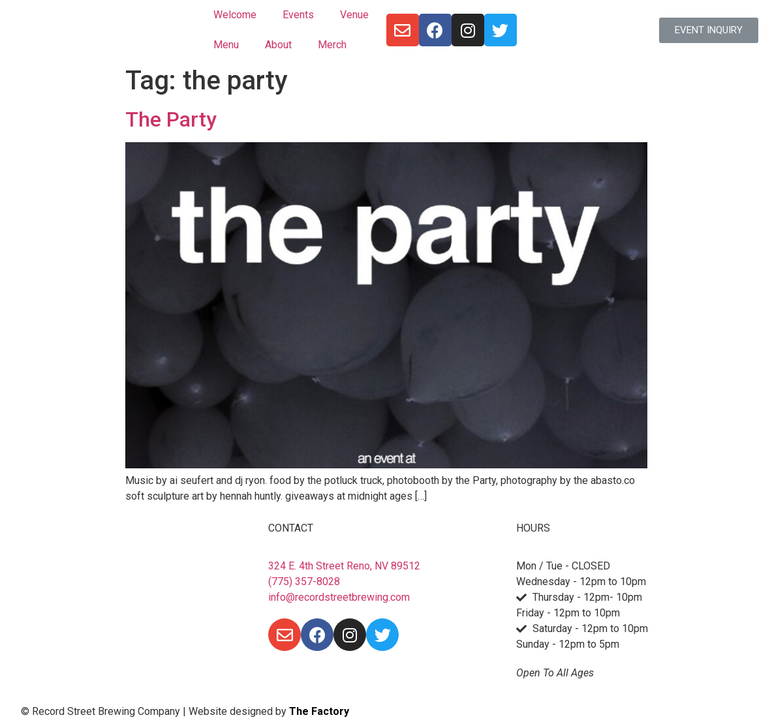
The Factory (319, 711)
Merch (332, 44)
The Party (171, 119)
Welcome (234, 14)
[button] (708, 30)
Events (298, 14)
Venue (354, 14)
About (278, 44)
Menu (226, 44)
